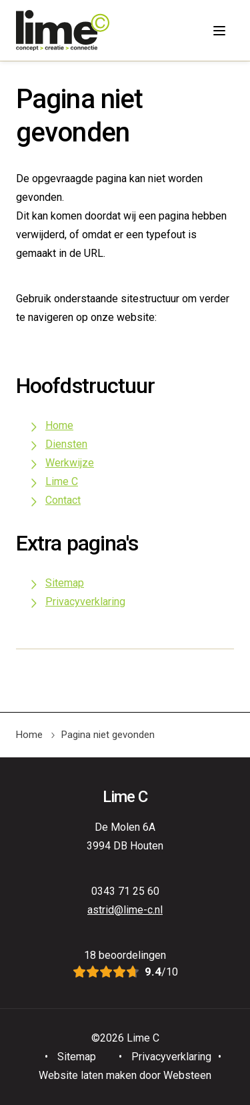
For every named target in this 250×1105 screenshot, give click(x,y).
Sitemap (64, 583)
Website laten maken (88, 1075)
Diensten (66, 444)
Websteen (187, 1075)
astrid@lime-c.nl (125, 909)
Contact (63, 500)
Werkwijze (69, 462)
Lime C (61, 481)
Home (59, 425)
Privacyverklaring (85, 601)
